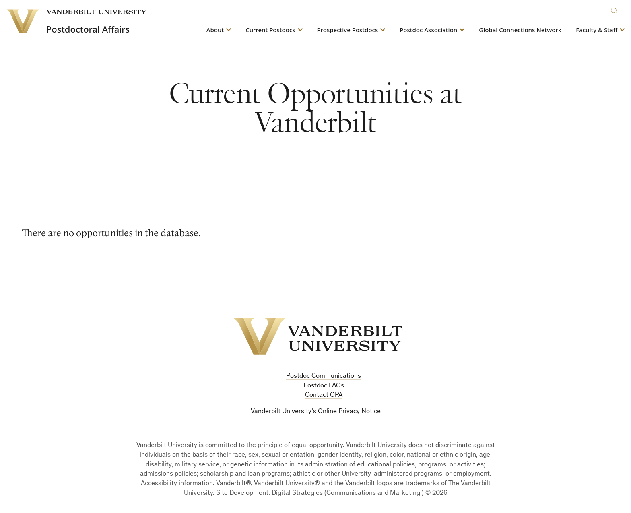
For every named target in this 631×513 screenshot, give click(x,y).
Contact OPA (323, 395)
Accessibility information (177, 483)
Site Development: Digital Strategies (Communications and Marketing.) (320, 493)
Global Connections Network (520, 30)
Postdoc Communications (323, 376)
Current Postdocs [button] (270, 30)
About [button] (215, 30)
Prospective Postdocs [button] (347, 30)
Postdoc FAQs (323, 386)
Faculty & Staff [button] (596, 30)
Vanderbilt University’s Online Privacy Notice (316, 411)
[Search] (616, 9)
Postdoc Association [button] (428, 30)
